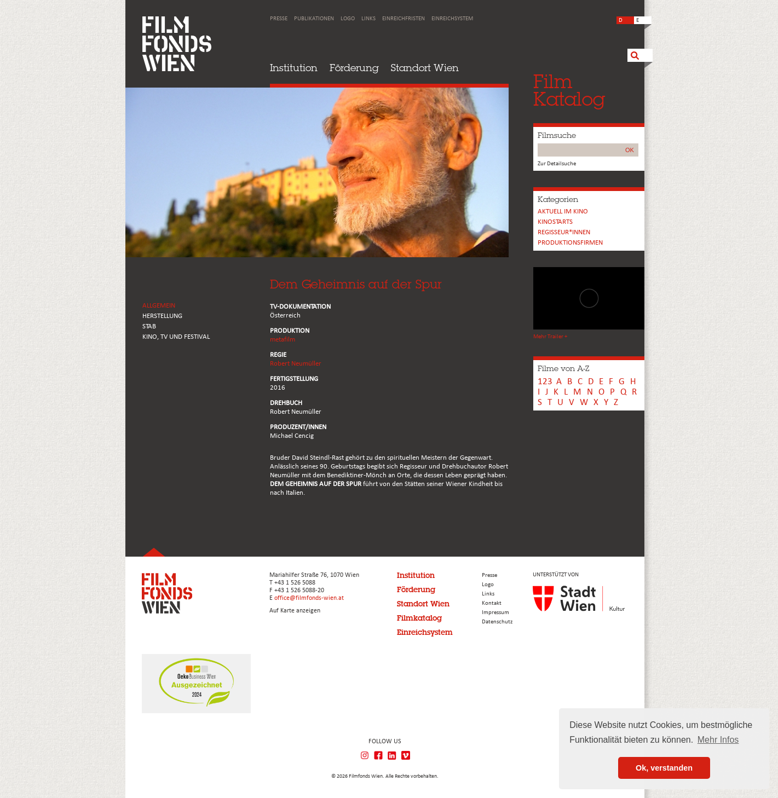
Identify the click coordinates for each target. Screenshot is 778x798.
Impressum (495, 613)
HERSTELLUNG (162, 316)
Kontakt (492, 603)
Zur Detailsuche (557, 164)
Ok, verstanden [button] (664, 768)
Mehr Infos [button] (718, 739)
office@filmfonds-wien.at (309, 598)
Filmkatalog (419, 618)
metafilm (282, 339)
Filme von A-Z (563, 368)
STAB (149, 326)
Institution (294, 67)
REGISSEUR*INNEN (564, 232)
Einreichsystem (452, 19)
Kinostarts (555, 221)
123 (545, 381)
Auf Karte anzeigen (294, 611)
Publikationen (314, 19)
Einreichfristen (403, 19)
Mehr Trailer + (550, 337)
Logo (348, 19)
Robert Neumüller (295, 363)
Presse (278, 19)
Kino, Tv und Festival (176, 336)
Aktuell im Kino (563, 211)
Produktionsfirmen (570, 242)
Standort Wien (425, 67)
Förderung (354, 67)
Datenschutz (497, 622)
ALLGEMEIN (158, 305)
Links (368, 19)
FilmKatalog (569, 90)
